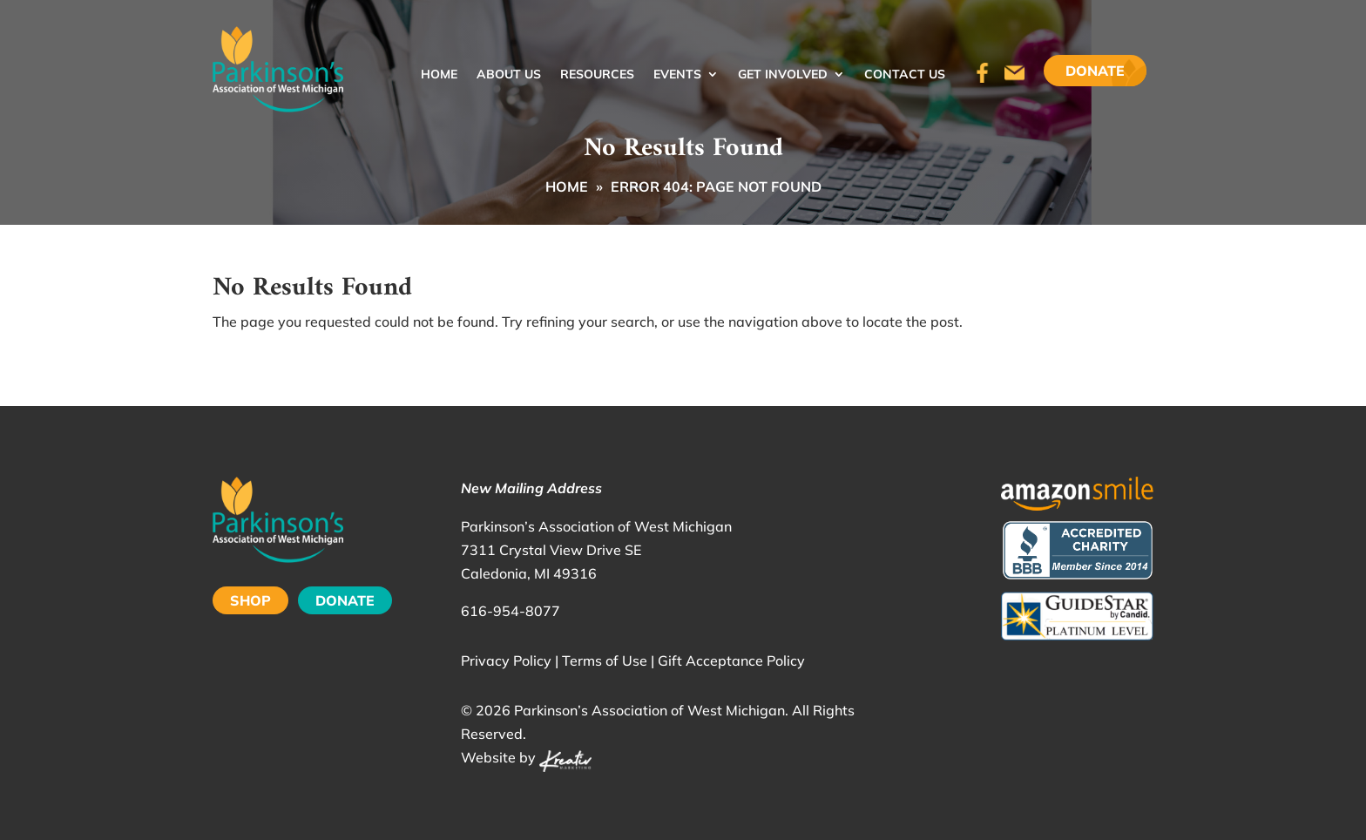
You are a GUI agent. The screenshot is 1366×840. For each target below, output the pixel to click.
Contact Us (904, 75)
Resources (597, 75)
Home (439, 75)
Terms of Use (604, 660)
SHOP (250, 600)
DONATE (345, 600)
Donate (1095, 70)
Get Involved (783, 75)
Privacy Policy (506, 660)
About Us (509, 75)
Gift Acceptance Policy (731, 660)
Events (677, 75)
